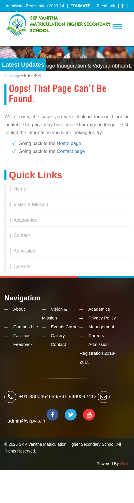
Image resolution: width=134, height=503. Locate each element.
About (19, 309)
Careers (22, 266)
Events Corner (65, 326)
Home (20, 188)
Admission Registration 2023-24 (35, 6)
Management (101, 326)
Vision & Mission (31, 204)
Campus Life (25, 326)
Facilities (21, 335)
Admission (24, 250)
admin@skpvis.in (26, 421)
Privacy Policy (102, 317)
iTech (125, 463)
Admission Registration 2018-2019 (98, 353)
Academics (25, 220)
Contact (22, 235)
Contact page (71, 151)
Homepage (12, 76)
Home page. (69, 143)
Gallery (58, 335)
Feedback (106, 6)
